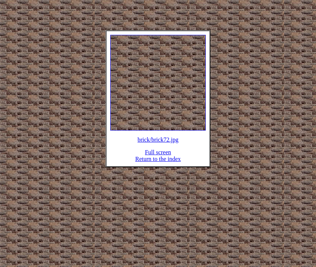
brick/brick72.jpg (158, 144)
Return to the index (158, 163)
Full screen (158, 157)
